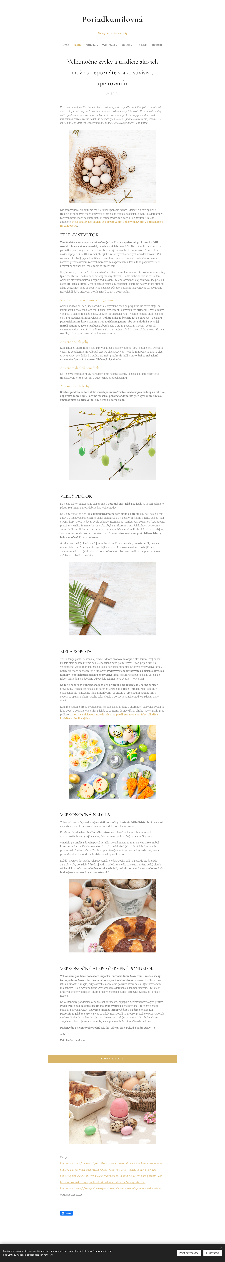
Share (66, 1213)
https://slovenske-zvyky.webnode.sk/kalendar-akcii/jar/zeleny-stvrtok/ (102, 1182)
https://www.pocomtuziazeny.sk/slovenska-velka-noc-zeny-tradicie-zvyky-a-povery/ (108, 1169)
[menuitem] (97, 45)
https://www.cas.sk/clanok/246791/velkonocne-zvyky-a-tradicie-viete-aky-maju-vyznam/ (111, 1163)
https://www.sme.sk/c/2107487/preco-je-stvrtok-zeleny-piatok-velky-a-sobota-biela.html (110, 1188)
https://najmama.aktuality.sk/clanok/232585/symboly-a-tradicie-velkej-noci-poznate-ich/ (111, 1176)
